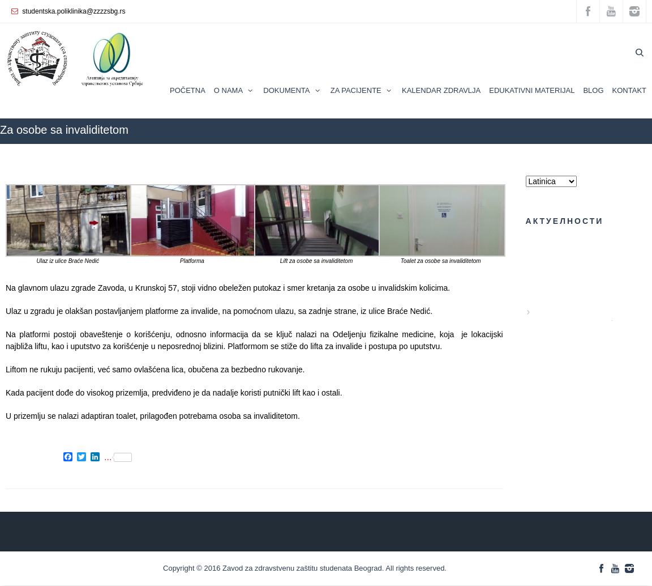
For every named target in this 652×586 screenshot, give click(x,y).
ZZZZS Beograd (521, 149)
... (118, 457)
